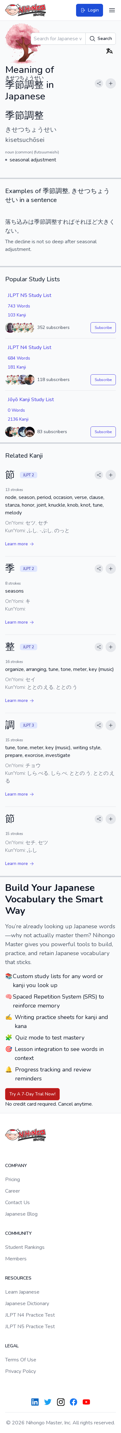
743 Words (19, 306)
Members (16, 1258)
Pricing (12, 1179)
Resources (18, 1278)
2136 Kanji (18, 419)
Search (100, 38)
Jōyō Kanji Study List (31, 399)
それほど (86, 222)
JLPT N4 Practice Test (30, 1315)
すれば (65, 222)
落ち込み (16, 222)
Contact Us (17, 1202)
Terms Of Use (20, 1359)
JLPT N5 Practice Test (30, 1326)
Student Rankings (25, 1247)
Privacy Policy (20, 1371)
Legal (12, 1346)
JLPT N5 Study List (29, 295)
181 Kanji (17, 367)
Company (16, 1166)
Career (12, 1191)
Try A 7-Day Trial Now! (32, 1094)
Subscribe (103, 327)
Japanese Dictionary (27, 1303)
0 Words (16, 410)
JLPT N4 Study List (29, 347)
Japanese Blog (21, 1214)
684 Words (19, 358)
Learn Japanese (22, 1292)
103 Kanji (17, 315)
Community (18, 1233)
